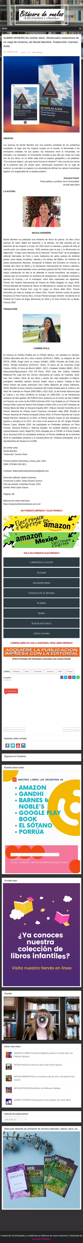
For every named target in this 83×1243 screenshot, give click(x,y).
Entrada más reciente (14, 729)
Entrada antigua (71, 729)
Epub (27, 671)
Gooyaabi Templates (41, 1239)
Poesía (70, 671)
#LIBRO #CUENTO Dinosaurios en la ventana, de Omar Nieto (42, 1100)
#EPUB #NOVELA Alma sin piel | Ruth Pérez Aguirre (38, 1065)
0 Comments (38, 52)
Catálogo (16, 671)
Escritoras (38, 671)
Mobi (60, 671)
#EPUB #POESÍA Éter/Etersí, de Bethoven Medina (37, 1088)
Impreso (50, 671)
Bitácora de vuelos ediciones (55, 1235)
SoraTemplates (18, 1235)
